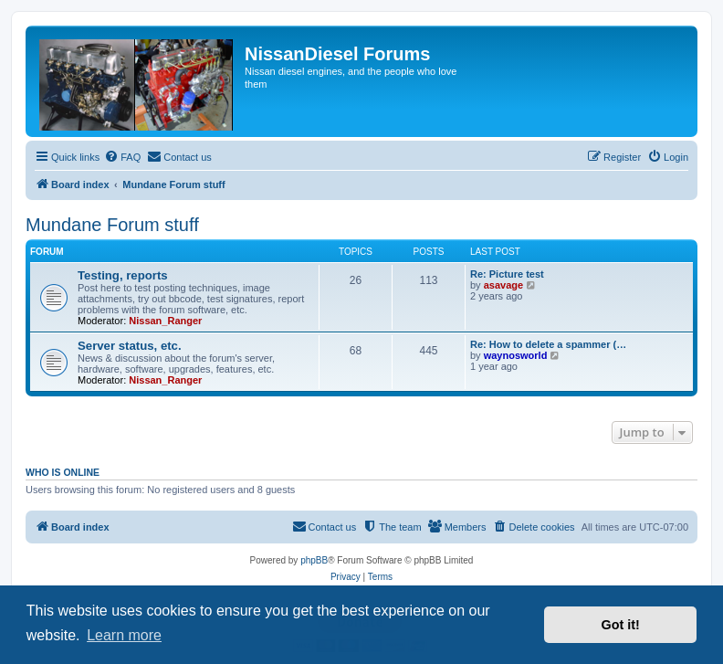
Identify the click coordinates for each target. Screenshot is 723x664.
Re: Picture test (507, 274)
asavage (503, 284)
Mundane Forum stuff (112, 225)
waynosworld (516, 355)
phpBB (314, 560)
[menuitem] (122, 157)
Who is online (63, 472)
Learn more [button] (124, 635)
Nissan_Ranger (165, 320)
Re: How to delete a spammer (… (548, 344)
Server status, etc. (130, 346)
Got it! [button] (621, 624)
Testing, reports (123, 275)
